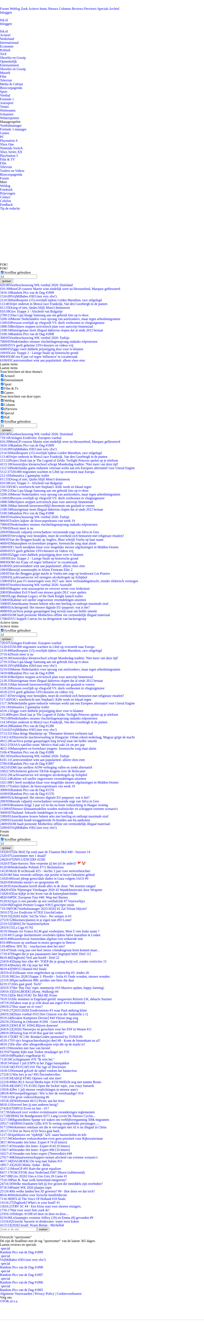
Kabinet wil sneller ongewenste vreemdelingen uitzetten (43, 600)
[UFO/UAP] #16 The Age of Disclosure (33, 1067)
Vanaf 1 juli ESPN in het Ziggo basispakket (34, 1063)
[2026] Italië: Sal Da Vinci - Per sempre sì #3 (35, 916)
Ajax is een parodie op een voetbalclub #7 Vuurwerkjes (42, 901)
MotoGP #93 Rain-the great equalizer (30, 1168)
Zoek (24, 8)
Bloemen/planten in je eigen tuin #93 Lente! (36, 920)
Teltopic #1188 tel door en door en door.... (34, 1214)
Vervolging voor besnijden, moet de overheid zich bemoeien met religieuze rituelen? (62, 536)
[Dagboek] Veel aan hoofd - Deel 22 (29, 957)
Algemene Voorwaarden (16, 1293)
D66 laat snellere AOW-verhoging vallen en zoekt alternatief (46, 767)
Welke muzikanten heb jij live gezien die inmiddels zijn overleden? (51, 1184)
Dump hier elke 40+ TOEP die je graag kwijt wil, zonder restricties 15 (53, 961)
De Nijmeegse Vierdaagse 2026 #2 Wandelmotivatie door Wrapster (51, 890)
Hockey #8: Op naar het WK (24, 965)
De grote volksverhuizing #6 (24, 1097)
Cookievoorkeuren (69, 1293)
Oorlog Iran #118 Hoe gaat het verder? (32, 1033)
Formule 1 (7, 99)
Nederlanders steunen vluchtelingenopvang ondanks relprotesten (48, 341)
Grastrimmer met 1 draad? (23, 855)
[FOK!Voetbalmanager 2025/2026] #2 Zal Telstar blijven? (43, 908)
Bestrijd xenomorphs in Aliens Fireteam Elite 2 (36, 570)
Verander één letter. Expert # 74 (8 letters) (33, 1142)
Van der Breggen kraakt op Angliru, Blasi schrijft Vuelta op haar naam (51, 539)
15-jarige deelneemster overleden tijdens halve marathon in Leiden (50, 935)
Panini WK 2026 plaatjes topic (26, 1187)
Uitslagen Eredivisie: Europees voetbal (30, 438)
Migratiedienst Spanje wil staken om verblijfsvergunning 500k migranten (54, 1119)
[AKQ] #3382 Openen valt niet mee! (31, 1078)
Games (4, 133)
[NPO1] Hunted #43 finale (23, 969)
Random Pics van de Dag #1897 (27, 763)
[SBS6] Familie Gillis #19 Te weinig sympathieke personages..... (49, 1123)
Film (3, 76)
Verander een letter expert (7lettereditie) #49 (36, 1153)
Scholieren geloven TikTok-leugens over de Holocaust (42, 771)
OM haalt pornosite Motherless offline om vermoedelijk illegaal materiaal (55, 615)
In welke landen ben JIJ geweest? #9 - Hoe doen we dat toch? (47, 1191)
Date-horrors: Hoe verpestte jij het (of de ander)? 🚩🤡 (43, 863)
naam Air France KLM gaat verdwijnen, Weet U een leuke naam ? (49, 931)
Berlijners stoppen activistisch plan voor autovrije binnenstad (46, 326)
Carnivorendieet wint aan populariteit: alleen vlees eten (42, 360)
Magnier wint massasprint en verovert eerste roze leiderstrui (45, 588)
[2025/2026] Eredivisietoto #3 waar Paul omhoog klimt (43, 1010)
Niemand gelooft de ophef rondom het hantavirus (38, 1070)
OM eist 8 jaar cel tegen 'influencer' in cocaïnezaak (39, 356)
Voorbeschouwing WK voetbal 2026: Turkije (34, 338)
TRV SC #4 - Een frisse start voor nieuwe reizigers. (40, 1206)
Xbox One (7, 144)
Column (9, 405)
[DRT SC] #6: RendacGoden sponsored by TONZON (41, 1037)
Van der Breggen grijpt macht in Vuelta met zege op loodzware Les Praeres (55, 573)
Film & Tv (11, 388)
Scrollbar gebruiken (17, 272)
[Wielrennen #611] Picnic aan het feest (32, 1101)
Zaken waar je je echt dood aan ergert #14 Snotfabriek (42, 1003)
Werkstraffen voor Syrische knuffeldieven (33, 1195)
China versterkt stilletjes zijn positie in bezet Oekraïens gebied (47, 875)
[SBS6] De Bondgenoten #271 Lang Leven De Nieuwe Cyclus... (48, 1116)
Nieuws (53, 8)
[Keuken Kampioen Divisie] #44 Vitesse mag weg (39, 1018)
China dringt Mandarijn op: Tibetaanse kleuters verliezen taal (46, 733)
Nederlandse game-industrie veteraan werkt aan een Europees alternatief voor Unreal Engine (67, 468)
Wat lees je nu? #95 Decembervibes (30, 1074)
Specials (102, 8)
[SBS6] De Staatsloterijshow (24, 924)
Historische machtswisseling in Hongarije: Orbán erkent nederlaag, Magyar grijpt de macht (67, 737)
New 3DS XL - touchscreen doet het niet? (32, 946)
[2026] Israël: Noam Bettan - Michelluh (32, 1225)
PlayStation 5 (9, 155)
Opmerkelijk (8, 61)
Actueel (5, 35)
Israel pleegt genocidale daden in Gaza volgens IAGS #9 (44, 878)
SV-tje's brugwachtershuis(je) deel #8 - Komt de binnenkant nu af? (50, 1040)
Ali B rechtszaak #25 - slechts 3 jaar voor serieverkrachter (45, 871)
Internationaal (9, 42)
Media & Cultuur (11, 84)
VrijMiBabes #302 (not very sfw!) (28, 827)
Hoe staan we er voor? (21, 1006)
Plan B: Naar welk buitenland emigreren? (33, 1180)
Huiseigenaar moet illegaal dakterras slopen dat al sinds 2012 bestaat (51, 330)
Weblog (15, 8)
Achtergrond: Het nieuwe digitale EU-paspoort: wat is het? (45, 607)
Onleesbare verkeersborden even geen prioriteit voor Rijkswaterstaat (51, 1138)
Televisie (6, 80)
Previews (90, 8)
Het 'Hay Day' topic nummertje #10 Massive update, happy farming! (52, 988)
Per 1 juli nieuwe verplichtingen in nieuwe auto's (39, 1089)
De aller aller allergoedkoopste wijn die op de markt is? (42, 1044)
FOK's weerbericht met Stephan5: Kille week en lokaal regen (45, 487)
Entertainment (9, 65)
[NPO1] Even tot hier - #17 (24, 1108)
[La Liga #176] (16, 927)
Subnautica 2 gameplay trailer (24, 475)
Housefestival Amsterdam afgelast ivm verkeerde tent (41, 939)
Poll (7, 417)
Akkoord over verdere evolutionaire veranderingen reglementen (47, 1112)
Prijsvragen (7, 193)
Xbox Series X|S (11, 152)
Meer (3, 182)
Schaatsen (6, 114)
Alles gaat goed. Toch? (21, 984)
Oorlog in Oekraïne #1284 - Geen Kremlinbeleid (39, 1021)
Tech (3, 54)
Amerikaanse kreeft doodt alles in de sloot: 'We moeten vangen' (48, 886)
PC (2, 137)
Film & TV (7, 159)
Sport (3, 91)
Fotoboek (6, 189)
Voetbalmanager (11, 125)
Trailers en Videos (12, 170)
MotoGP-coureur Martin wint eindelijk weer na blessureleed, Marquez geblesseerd (60, 289)
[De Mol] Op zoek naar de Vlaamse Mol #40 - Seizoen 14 (45, 852)
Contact (5, 197)
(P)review (10, 409)
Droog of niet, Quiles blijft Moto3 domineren (35, 307)
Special (9, 413)
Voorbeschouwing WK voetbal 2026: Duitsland (36, 285)
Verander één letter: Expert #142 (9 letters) (35, 1146)
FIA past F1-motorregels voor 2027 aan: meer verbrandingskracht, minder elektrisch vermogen (69, 581)
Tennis (4, 106)
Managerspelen (10, 122)
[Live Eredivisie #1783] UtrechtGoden (31, 912)
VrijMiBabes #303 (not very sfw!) (28, 296)
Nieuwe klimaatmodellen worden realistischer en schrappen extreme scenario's (59, 809)
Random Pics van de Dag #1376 (27, 794)
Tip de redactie (10, 208)
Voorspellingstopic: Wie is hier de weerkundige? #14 (41, 1093)
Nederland (7, 39)
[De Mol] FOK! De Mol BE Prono (28, 995)
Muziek (5, 73)
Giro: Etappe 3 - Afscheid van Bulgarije (31, 311)
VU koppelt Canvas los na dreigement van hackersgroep (43, 618)
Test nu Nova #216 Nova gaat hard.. (30, 1131)
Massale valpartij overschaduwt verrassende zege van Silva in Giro (49, 532)
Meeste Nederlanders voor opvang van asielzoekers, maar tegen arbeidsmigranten (60, 319)
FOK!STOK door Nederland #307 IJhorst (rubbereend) (42, 1172)
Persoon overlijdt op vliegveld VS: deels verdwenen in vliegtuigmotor (52, 322)
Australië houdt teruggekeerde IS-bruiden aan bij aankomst (45, 820)
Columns (65, 8)
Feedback (6, 204)
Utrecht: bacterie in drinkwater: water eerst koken (39, 1221)
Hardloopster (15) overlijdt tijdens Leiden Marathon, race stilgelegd (51, 300)
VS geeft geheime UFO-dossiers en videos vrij (36, 345)
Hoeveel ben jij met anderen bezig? (29, 1104)
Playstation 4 (8, 140)
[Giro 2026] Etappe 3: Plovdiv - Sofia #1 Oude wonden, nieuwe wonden (55, 976)
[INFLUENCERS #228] (22, 859)
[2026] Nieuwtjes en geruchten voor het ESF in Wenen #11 (46, 1029)
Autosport (6, 103)
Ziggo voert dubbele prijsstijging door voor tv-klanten (41, 349)
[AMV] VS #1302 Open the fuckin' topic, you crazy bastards (47, 1086)
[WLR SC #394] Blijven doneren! (29, 1025)
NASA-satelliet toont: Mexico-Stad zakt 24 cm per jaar (42, 745)
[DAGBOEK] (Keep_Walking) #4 (29, 991)
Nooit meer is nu (16, 528)
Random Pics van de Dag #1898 (27, 334)
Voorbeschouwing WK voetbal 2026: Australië (36, 585)
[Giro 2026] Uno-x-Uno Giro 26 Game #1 (33, 1176)
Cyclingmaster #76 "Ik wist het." (27, 1059)
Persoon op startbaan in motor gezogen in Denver (37, 942)
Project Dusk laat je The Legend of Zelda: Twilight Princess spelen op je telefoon (59, 460)
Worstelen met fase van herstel (25, 1048)
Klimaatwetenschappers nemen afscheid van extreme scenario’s (49, 1157)
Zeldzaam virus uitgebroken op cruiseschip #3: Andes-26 (44, 972)
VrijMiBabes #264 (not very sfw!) (28, 665)
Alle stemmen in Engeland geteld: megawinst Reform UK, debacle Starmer (56, 999)
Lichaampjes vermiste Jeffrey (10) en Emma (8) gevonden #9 (46, 1217)
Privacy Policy (44, 1293)
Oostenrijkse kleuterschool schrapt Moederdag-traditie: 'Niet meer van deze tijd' (59, 464)
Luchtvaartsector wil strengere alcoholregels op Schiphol (43, 577)
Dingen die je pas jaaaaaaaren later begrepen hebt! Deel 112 (45, 954)
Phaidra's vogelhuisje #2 (22, 1055)
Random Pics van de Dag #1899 (27, 292)
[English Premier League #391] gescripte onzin (37, 905)
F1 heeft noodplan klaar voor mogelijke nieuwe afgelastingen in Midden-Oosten (59, 547)
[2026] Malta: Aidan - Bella (25, 1165)
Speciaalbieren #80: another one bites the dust (37, 980)
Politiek (5, 50)
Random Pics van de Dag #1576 (27, 790)
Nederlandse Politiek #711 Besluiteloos (32, 867)
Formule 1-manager (13, 129)
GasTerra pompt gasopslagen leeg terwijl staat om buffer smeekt (48, 611)
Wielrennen (7, 110)
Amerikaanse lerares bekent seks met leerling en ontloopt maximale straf (54, 603)
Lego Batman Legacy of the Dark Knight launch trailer (41, 596)
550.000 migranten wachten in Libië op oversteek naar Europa (47, 472)
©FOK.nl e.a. (9, 1301)
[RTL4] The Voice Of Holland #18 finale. (33, 1199)
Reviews (77, 8)
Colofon (5, 201)
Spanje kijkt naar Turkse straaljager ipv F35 (34, 1052)
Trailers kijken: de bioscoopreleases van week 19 (37, 521)
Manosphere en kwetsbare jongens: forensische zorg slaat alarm (48, 543)
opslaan (6, 281)
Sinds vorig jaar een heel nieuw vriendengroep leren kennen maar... (49, 950)
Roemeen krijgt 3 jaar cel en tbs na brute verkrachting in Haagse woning (54, 805)
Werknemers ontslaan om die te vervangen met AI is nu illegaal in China (53, 1127)
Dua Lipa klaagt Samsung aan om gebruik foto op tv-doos (44, 315)
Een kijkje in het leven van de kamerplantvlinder (39, 893)
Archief (114, 8)
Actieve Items (37, 8)
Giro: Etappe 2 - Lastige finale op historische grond (39, 353)
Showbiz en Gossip (13, 57)
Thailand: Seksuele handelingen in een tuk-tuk (36, 812)
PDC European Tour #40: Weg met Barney (34, 897)
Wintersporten (9, 118)
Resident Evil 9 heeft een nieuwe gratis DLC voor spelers (43, 592)
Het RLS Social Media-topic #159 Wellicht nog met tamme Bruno (50, 1082)
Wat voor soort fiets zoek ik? (24, 1210)
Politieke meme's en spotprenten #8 (29, 882)
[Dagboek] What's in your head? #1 (30, 1202)
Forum (4, 8)
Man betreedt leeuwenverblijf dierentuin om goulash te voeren (47, 505)
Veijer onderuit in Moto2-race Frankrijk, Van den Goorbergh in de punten (53, 304)
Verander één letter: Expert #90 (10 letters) (35, 1150)
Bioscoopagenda (11, 88)
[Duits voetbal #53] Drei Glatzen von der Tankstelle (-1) (44, 1014)
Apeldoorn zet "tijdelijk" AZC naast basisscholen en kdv (43, 1135)
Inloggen (6, 12)
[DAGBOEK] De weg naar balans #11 (31, 1161)
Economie (7, 46)
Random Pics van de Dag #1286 (27, 726)
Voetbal (5, 95)
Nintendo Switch (11, 148)
